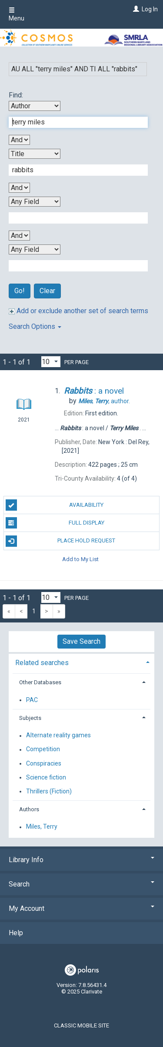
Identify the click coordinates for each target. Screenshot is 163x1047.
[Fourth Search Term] (73, 266)
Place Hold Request (61, 541)
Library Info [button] (81, 860)
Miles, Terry (41, 826)
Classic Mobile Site (81, 1025)
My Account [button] (81, 908)
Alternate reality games (58, 735)
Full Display (55, 523)
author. (104, 401)
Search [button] (81, 884)
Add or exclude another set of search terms (78, 311)
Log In (150, 9)
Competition (43, 749)
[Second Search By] (34, 154)
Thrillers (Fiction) (49, 791)
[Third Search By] (34, 202)
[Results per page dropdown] (50, 361)
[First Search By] (34, 106)
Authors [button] (29, 809)
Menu (16, 14)
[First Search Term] (73, 122)
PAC (32, 699)
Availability (55, 505)
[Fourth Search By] (34, 249)
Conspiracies (43, 763)
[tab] (81, 662)
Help (16, 933)
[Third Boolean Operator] (19, 236)
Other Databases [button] (40, 682)
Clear (47, 291)
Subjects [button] (30, 718)
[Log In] (135, 9)
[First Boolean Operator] (19, 140)
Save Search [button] (81, 641)
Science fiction (46, 777)
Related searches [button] (42, 663)
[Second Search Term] (73, 170)
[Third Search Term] (73, 218)
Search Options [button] (35, 326)
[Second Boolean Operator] (19, 188)
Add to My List (80, 559)
